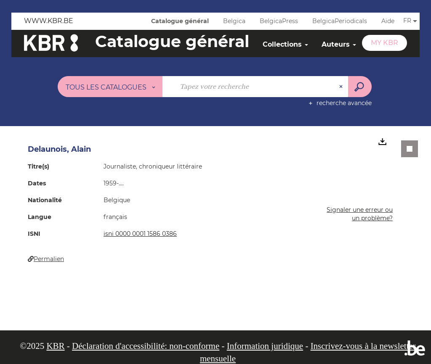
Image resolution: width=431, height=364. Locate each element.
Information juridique (265, 346)
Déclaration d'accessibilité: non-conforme (145, 346)
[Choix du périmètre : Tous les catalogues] (110, 86)
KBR (55, 346)
